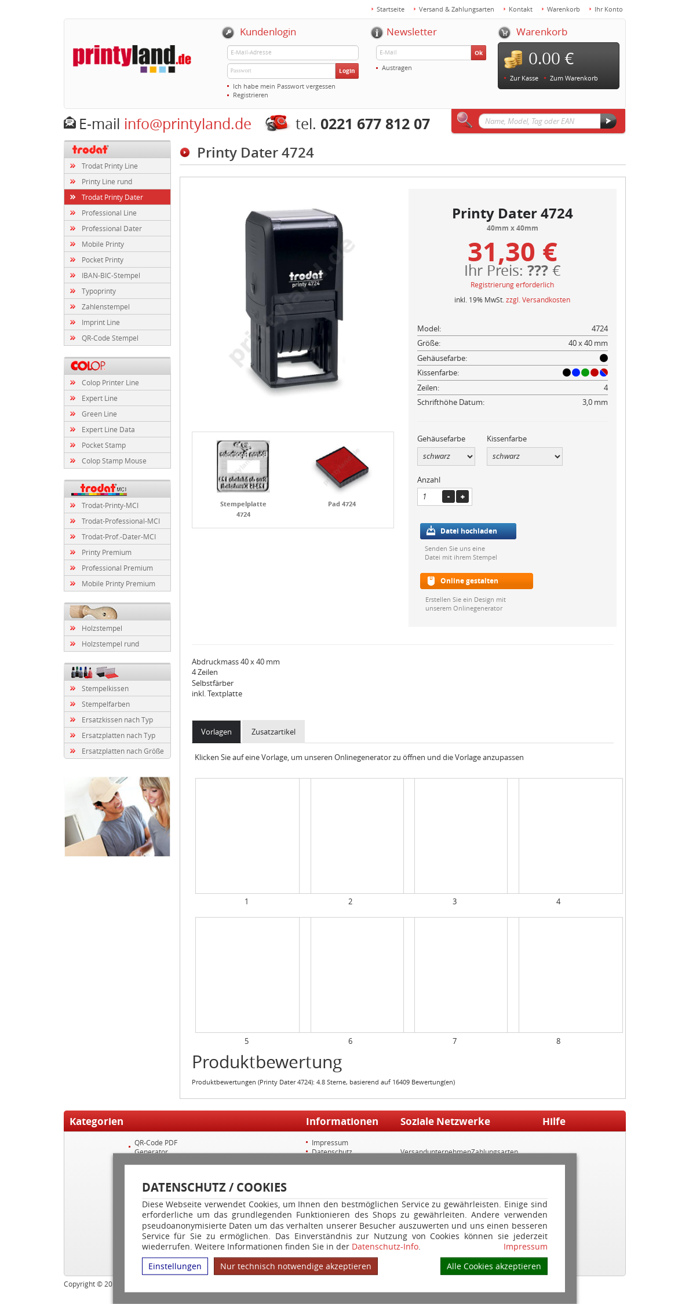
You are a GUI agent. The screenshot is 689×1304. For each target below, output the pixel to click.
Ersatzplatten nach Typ (118, 735)
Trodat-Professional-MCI (121, 520)
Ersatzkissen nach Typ (117, 719)
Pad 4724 (342, 503)
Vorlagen (216, 731)
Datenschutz (332, 1151)
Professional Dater (112, 228)
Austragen (397, 67)
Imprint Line (101, 322)
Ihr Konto (609, 9)
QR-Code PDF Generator (155, 1147)
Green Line (99, 413)
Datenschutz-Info (385, 1246)
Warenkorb (563, 9)
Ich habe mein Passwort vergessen (284, 86)
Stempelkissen (105, 688)
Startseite (390, 9)
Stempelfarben (106, 703)
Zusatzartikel (273, 731)
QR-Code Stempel (110, 337)
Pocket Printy (102, 259)
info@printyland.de (187, 123)
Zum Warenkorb (574, 78)
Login (347, 71)
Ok (479, 53)
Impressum (526, 1246)
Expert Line (100, 398)
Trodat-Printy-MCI (110, 505)
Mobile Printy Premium (118, 583)
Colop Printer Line (110, 382)
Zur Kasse (524, 78)
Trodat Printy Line (110, 165)
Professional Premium (117, 567)
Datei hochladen (468, 531)
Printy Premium (107, 552)
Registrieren (250, 94)
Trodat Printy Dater (112, 197)
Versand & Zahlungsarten (456, 9)
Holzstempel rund (110, 643)
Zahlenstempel (106, 306)
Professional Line (109, 212)
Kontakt (521, 9)
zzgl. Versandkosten (538, 299)
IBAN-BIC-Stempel (111, 275)
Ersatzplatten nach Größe (123, 750)
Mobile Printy (103, 244)
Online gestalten (469, 581)
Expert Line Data (108, 429)
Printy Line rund (107, 181)
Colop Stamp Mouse (114, 460)
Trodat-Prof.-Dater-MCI (119, 536)
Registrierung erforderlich (512, 284)
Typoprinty (99, 290)
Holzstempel (102, 628)
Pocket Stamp (104, 445)
